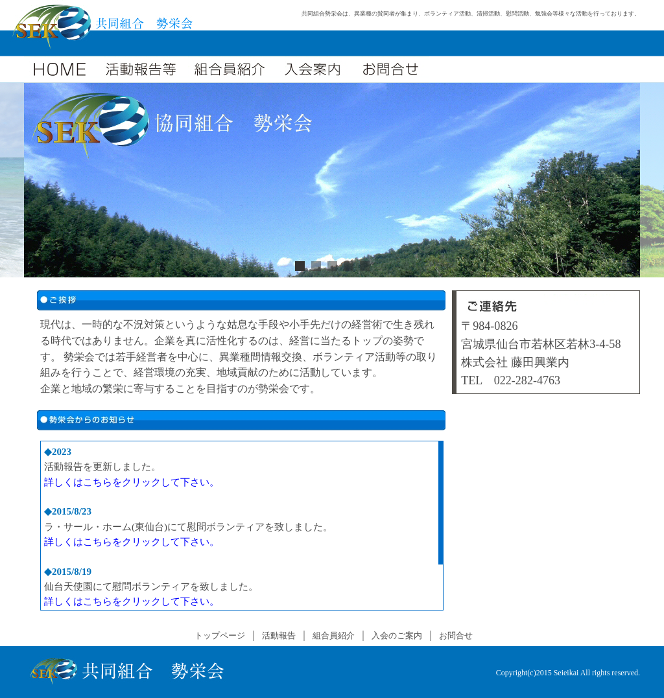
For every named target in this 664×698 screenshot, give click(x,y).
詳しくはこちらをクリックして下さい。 (131, 482)
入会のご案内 (397, 635)
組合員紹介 (334, 635)
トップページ (220, 635)
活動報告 (279, 635)
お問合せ (456, 635)
